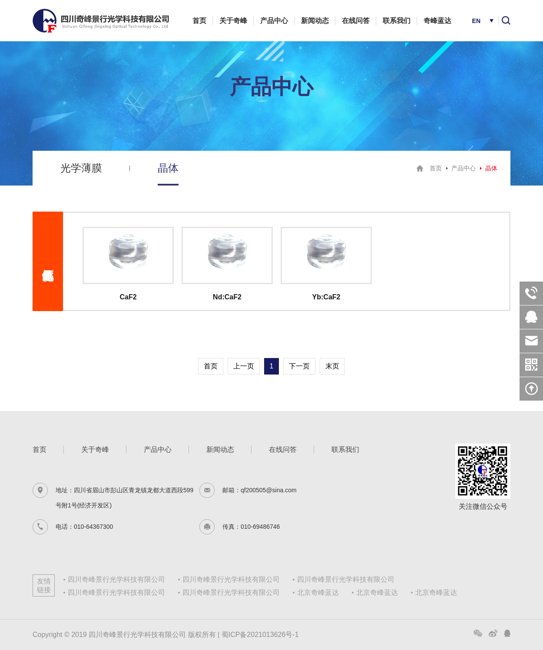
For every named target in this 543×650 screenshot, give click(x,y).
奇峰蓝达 (437, 20)
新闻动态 (315, 20)
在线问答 (356, 20)
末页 (332, 366)
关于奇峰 (233, 20)
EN (476, 20)
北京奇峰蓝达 (318, 592)
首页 (199, 20)
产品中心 (274, 20)
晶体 (168, 168)
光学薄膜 (81, 168)
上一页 (243, 366)
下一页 (299, 366)
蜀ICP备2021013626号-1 (260, 634)
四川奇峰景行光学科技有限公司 (116, 579)
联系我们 (397, 20)
